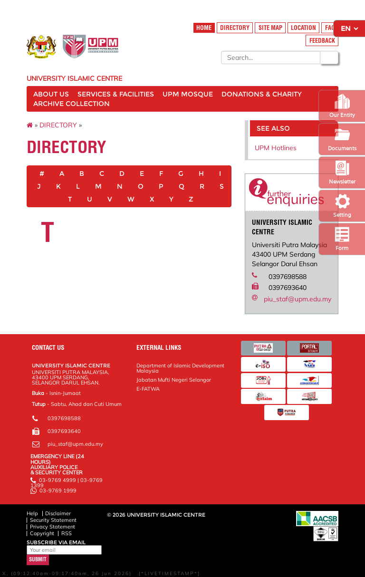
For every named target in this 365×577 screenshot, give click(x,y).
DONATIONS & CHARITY (261, 94)
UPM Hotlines (276, 148)
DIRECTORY (235, 27)
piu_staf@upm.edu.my (297, 299)
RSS (66, 533)
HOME (203, 27)
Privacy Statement (52, 526)
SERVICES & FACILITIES (115, 94)
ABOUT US (51, 94)
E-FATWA (148, 388)
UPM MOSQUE (188, 94)
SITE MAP (270, 27)
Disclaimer (58, 513)
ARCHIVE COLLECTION (71, 103)
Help (32, 513)
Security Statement (53, 520)
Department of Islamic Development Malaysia (180, 368)
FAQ (330, 27)
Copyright (42, 533)
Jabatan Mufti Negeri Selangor (173, 379)
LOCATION (303, 27)
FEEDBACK (322, 40)
